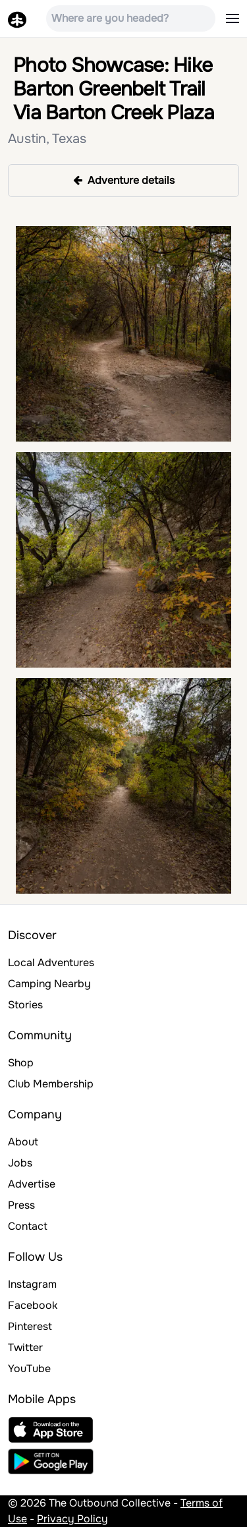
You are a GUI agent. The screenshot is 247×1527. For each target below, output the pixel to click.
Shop (21, 1063)
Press (21, 1205)
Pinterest (30, 1326)
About (23, 1142)
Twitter (25, 1347)
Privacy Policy (72, 1519)
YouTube (29, 1368)
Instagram (32, 1284)
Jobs (20, 1163)
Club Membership (51, 1084)
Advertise (31, 1184)
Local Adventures (51, 962)
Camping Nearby (49, 984)
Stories (25, 1005)
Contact (27, 1226)
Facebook (32, 1305)
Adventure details (124, 180)
